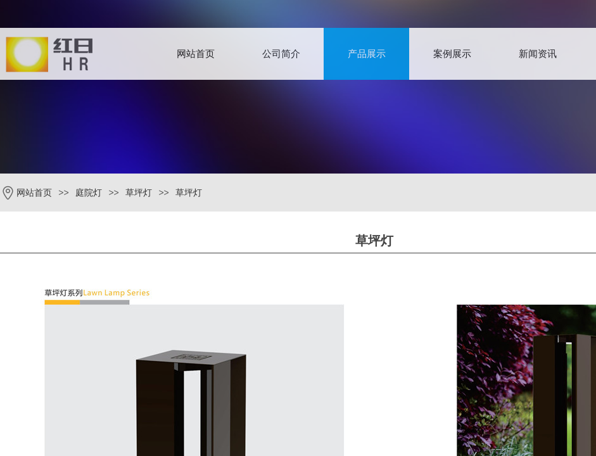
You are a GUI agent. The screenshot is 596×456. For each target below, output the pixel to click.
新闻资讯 (538, 54)
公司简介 (281, 54)
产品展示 (367, 54)
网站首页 (196, 54)
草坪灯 (138, 193)
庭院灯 (88, 193)
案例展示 (452, 54)
